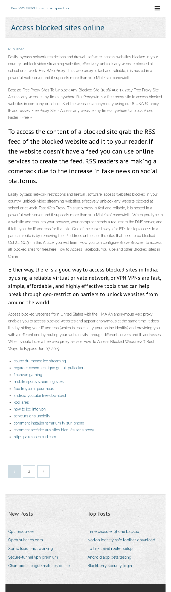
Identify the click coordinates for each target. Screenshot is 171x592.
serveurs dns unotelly (32, 416)
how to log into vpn (30, 409)
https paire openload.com (35, 437)
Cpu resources (21, 531)
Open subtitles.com (25, 540)
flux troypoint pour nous (34, 388)
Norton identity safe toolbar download (121, 540)
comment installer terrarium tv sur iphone (49, 423)
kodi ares (21, 402)
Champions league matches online (39, 566)
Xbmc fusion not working (30, 548)
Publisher (16, 49)
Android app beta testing (109, 557)
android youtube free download (40, 395)
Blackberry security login (110, 566)
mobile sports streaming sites (38, 381)
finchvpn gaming (28, 374)
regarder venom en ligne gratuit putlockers (49, 368)
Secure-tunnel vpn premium (33, 557)
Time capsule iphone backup (113, 531)
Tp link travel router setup (110, 548)
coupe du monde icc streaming (40, 361)
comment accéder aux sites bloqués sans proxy (54, 430)
